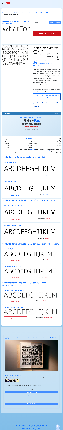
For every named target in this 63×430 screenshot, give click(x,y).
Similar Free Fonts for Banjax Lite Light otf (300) (24, 157)
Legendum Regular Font (11, 181)
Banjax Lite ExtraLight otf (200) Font (15, 307)
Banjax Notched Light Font (12, 266)
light (47, 103)
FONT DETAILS (15, 175)
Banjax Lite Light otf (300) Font (14, 290)
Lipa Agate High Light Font (12, 225)
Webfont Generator (31, 403)
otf (52, 103)
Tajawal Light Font (10, 162)
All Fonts (15, 13)
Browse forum (31, 395)
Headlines (48, 151)
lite (42, 103)
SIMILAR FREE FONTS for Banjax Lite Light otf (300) (46, 96)
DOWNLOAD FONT (46, 33)
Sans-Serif (29, 138)
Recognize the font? (31, 392)
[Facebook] (58, 426)
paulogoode (37, 106)
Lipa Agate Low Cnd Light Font (13, 205)
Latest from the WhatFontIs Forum (14, 375)
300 (57, 103)
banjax (37, 103)
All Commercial (25, 13)
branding (32, 149)
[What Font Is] (5, 3)
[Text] (40, 22)
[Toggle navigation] (60, 4)
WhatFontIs (6, 13)
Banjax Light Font (9, 249)
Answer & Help (49, 377)
